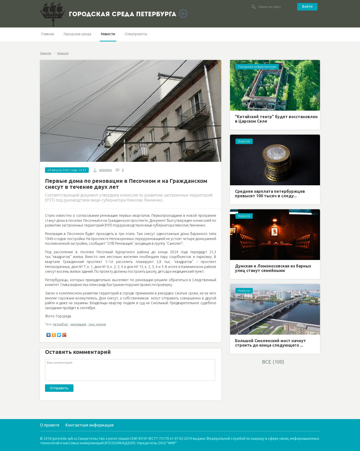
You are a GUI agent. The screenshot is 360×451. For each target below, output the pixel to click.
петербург (60, 324)
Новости (108, 34)
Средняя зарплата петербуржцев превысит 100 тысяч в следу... (270, 193)
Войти (307, 6)
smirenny (105, 170)
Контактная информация (90, 425)
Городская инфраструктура (257, 66)
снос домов (97, 324)
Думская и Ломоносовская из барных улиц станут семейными (273, 268)
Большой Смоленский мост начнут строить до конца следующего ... (270, 342)
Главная (47, 34)
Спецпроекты (136, 34)
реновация (78, 324)
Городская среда (77, 34)
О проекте (49, 425)
